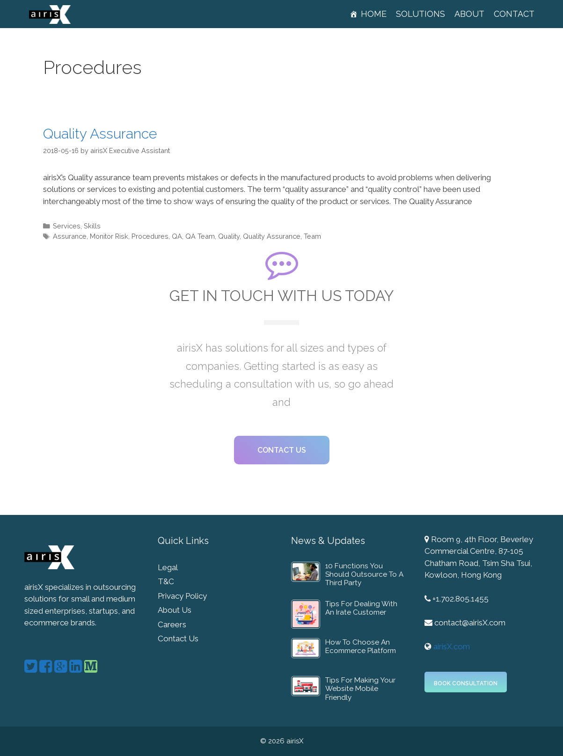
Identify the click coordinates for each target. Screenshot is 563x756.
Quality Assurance (100, 133)
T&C (166, 581)
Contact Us (178, 638)
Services (66, 226)
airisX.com (451, 646)
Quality (229, 236)
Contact (514, 14)
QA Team (200, 236)
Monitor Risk (109, 236)
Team (312, 236)
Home (374, 14)
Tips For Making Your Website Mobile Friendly (360, 689)
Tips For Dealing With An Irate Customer (361, 608)
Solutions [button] (420, 14)
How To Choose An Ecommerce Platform (360, 646)
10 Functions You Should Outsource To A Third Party (364, 574)
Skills (92, 226)
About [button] (469, 14)
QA (177, 236)
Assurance (70, 236)
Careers (172, 624)
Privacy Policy (182, 596)
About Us (174, 610)
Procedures (150, 236)
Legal (168, 567)
